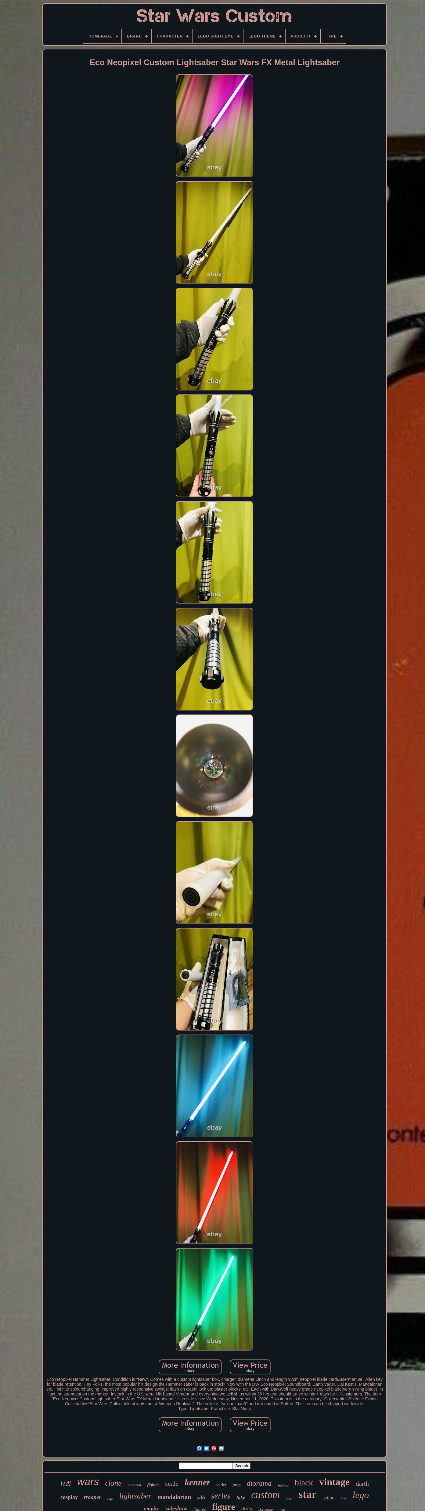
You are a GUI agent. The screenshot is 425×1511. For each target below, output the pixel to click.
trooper (92, 1497)
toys (343, 1498)
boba (289, 1499)
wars (88, 1481)
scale (171, 1483)
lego (361, 1495)
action (328, 1497)
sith (201, 1497)
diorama (259, 1483)
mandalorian (174, 1497)
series (220, 1495)
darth (362, 1483)
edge (110, 1499)
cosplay (69, 1497)
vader (221, 1484)
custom (265, 1494)
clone (113, 1483)
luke (240, 1497)
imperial (134, 1485)
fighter (153, 1485)
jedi (65, 1483)
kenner (197, 1482)
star (307, 1494)
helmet (283, 1486)
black (304, 1482)
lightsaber (135, 1495)
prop (236, 1485)
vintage (334, 1481)
